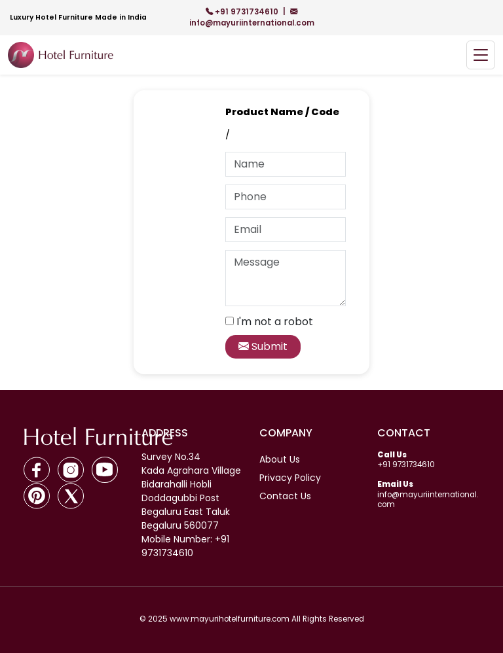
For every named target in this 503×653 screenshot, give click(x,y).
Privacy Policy (290, 477)
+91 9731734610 (243, 12)
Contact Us (285, 496)
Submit (263, 346)
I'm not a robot (274, 321)
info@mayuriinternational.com (251, 17)
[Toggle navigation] (480, 55)
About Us (279, 459)
